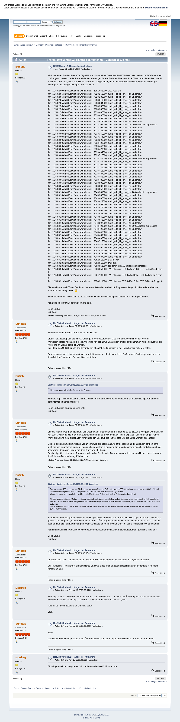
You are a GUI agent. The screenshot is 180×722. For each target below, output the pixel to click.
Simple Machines (102, 715)
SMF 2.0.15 (78, 715)
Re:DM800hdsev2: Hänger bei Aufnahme (74, 323)
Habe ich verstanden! (160, 16)
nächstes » (162, 50)
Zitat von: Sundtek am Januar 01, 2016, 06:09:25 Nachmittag (73, 484)
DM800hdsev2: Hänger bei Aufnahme (72, 66)
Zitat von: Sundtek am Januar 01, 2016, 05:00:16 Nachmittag (73, 385)
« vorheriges (151, 50)
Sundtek (20, 323)
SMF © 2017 (89, 715)
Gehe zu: (133, 695)
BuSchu (20, 66)
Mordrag (20, 587)
